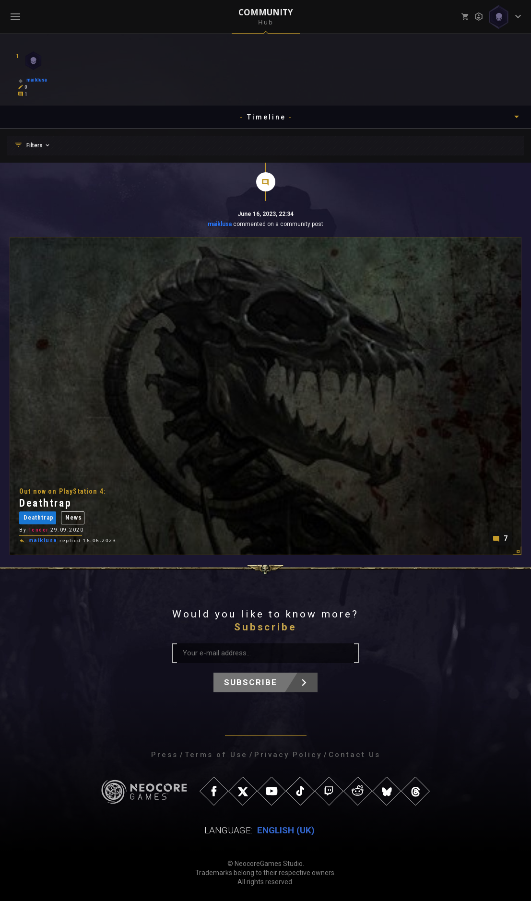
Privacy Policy (288, 754)
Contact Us (354, 754)
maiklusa (220, 224)
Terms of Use (216, 754)
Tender (38, 530)
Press (164, 754)
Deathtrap (39, 518)
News (73, 518)
